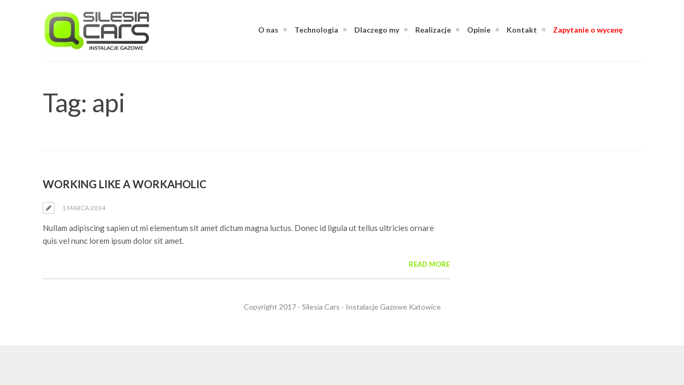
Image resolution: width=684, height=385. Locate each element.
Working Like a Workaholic (125, 184)
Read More (429, 264)
